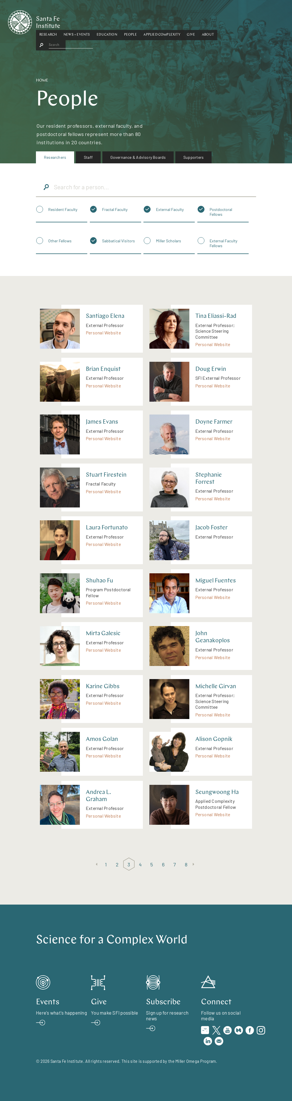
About (236, 21)
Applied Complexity (190, 21)
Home (42, 80)
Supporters (193, 157)
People (158, 21)
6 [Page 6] (163, 864)
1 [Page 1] (106, 864)
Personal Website (103, 332)
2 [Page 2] (117, 864)
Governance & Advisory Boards (138, 157)
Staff (88, 157)
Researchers (55, 157)
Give (219, 21)
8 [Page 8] (186, 864)
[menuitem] (55, 157)
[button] (76, 21)
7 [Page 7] (174, 864)
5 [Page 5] (151, 864)
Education (135, 21)
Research (76, 21)
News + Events (105, 21)
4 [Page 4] (140, 864)
